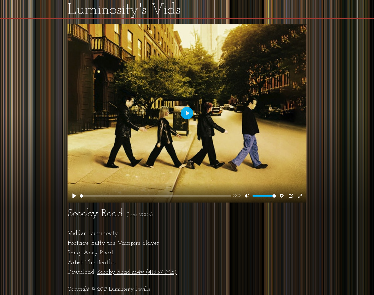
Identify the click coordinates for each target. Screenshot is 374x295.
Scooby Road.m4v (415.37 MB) (137, 272)
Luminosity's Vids (124, 10)
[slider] (155, 195)
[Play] (74, 196)
